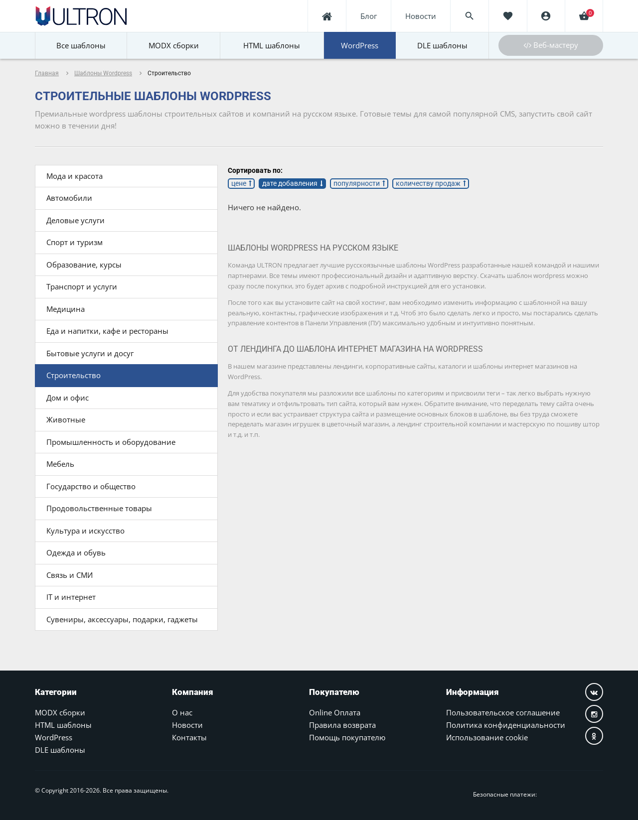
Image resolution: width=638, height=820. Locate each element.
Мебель (60, 464)
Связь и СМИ (69, 575)
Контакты (189, 737)
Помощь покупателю (347, 737)
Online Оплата (334, 712)
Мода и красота (74, 176)
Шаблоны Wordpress (103, 73)
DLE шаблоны (60, 750)
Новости (187, 725)
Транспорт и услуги (81, 286)
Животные (65, 419)
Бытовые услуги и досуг (90, 353)
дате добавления (290, 183)
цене (238, 183)
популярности (356, 183)
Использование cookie (487, 737)
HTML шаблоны (63, 725)
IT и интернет (71, 597)
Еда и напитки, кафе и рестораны (107, 331)
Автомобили (69, 198)
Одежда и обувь (76, 552)
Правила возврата (342, 725)
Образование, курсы (84, 265)
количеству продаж (428, 183)
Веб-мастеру (550, 45)
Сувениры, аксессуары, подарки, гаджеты (122, 619)
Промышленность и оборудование (110, 442)
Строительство (73, 375)
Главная (47, 73)
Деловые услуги (75, 220)
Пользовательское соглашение (503, 712)
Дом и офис (67, 398)
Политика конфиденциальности (505, 725)
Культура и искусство (85, 531)
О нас (182, 712)
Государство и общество (91, 486)
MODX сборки (60, 712)
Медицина (65, 309)
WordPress (53, 737)
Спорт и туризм (74, 242)
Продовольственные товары (99, 508)
